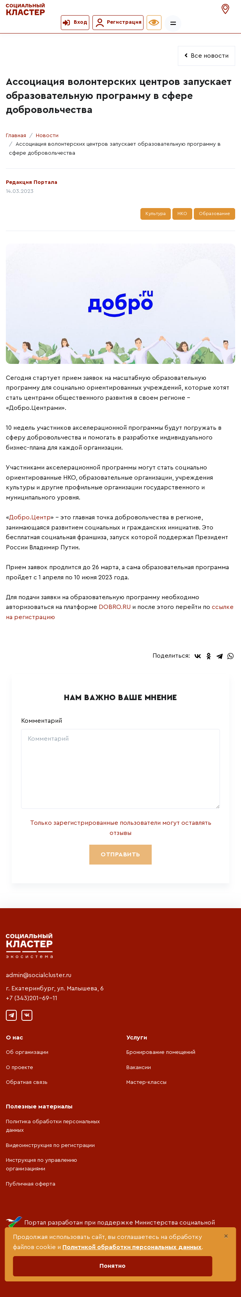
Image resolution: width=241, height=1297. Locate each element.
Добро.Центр (30, 517)
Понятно (112, 1266)
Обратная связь (27, 1082)
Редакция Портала (31, 182)
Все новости (206, 55)
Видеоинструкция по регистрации (50, 1145)
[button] (226, 9)
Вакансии (138, 1067)
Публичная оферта (30, 1184)
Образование (214, 213)
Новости (47, 135)
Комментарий (41, 721)
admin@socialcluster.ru (38, 975)
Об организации (27, 1052)
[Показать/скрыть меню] (173, 23)
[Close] (226, 1236)
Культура (155, 213)
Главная (16, 135)
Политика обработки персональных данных (53, 1126)
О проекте (19, 1067)
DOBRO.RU (115, 607)
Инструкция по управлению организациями (41, 1165)
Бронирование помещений (160, 1052)
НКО (182, 213)
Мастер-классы (146, 1082)
